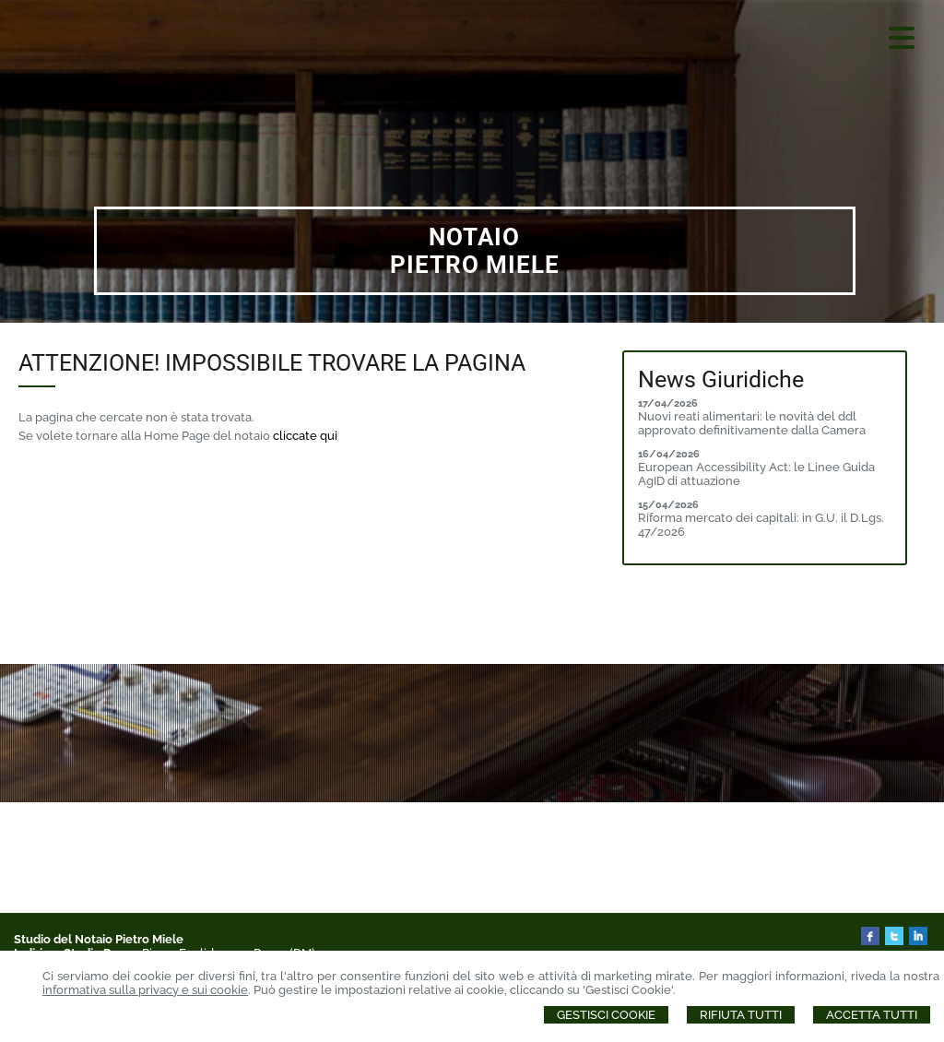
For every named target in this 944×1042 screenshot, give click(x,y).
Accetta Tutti (871, 1015)
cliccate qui (305, 436)
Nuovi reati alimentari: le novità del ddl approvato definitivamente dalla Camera (752, 423)
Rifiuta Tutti (741, 1015)
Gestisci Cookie (606, 1015)
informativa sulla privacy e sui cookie (145, 990)
